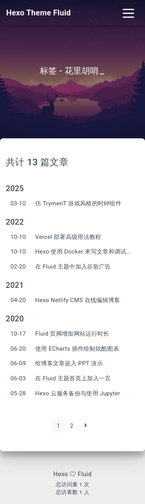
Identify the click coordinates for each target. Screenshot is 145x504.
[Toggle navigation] (128, 12)
